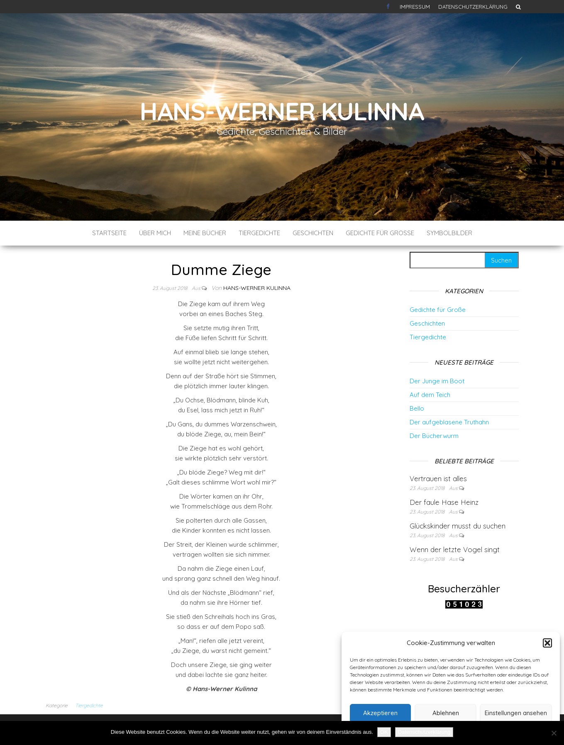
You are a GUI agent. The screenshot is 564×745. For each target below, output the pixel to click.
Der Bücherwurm (434, 436)
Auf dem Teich (430, 395)
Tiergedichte (259, 233)
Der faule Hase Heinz (444, 502)
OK (384, 732)
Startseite (109, 233)
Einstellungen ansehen (516, 713)
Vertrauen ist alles (438, 478)
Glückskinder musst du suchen (457, 525)
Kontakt (389, 6)
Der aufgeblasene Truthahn (449, 422)
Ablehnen (445, 713)
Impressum (415, 6)
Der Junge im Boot (437, 381)
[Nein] (553, 733)
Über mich (155, 233)
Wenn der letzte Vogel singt (455, 549)
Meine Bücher (204, 233)
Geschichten (313, 233)
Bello (417, 408)
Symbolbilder (449, 233)
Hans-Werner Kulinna (282, 111)
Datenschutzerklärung (473, 6)
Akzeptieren (380, 713)
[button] (547, 643)
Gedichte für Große (380, 233)
